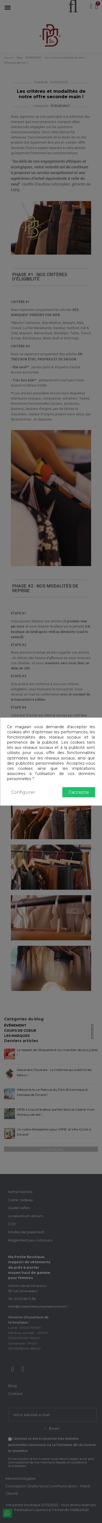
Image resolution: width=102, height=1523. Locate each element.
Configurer (23, 792)
